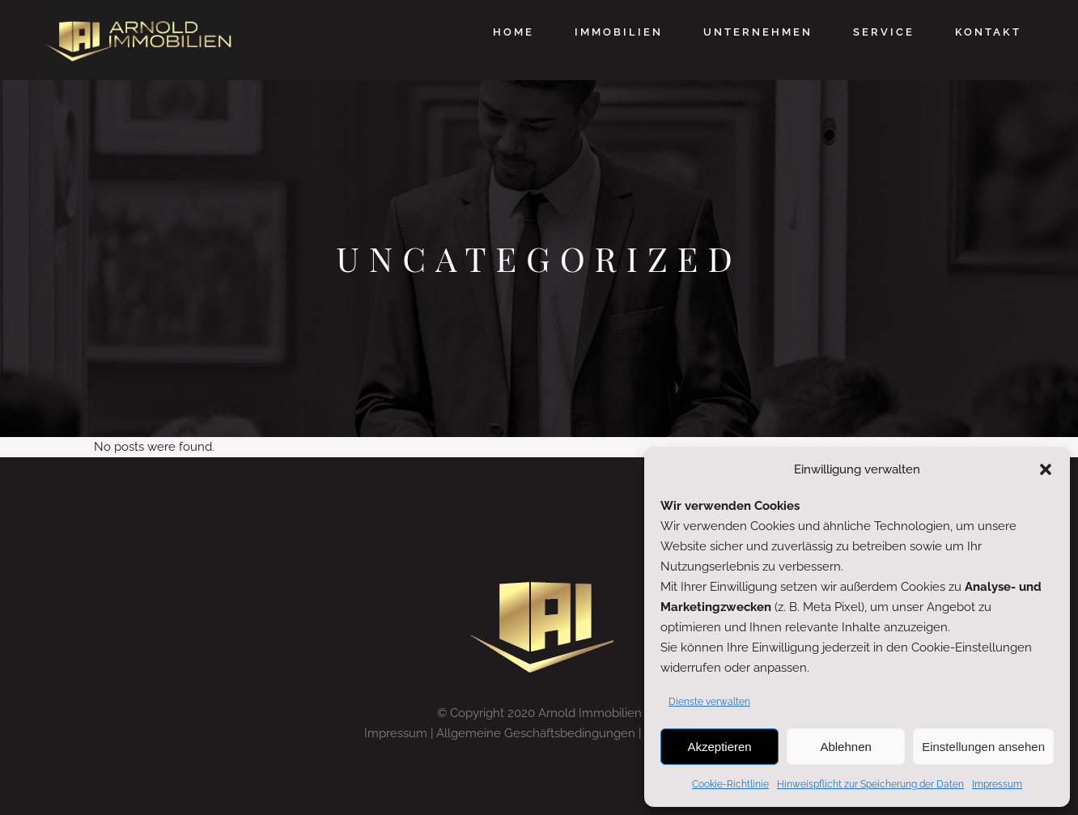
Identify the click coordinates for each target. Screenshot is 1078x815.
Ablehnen (845, 746)
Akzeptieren (719, 746)
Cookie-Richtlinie (730, 784)
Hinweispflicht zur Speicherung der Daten (870, 784)
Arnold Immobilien (590, 713)
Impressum (997, 784)
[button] (1046, 469)
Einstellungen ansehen (983, 746)
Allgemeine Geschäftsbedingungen (535, 733)
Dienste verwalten (709, 701)
